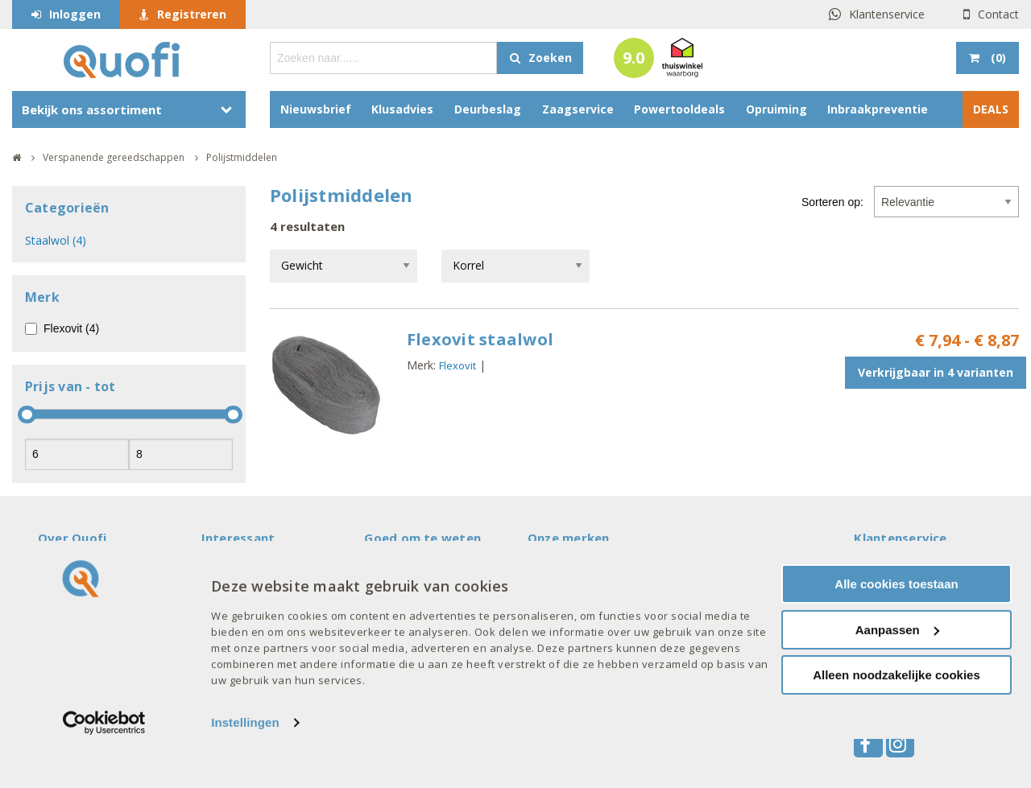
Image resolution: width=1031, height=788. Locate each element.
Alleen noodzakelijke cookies (896, 724)
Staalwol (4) (55, 240)
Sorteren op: (832, 202)
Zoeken (550, 57)
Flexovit (457, 365)
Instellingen (245, 771)
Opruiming (776, 109)
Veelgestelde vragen (96, 570)
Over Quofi (72, 538)
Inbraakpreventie (877, 109)
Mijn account (398, 570)
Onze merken (569, 538)
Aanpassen (897, 679)
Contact (998, 14)
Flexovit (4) (71, 328)
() (997, 57)
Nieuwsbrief (315, 109)
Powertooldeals (679, 109)
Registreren (191, 14)
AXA (538, 570)
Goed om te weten (422, 538)
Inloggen (75, 14)
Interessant (238, 538)
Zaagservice (578, 109)
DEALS (990, 109)
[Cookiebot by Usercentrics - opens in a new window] (104, 772)
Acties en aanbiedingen (265, 570)
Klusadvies (402, 109)
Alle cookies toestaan (896, 633)
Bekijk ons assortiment (92, 109)
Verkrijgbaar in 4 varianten (935, 372)
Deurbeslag (487, 109)
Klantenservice (887, 14)
